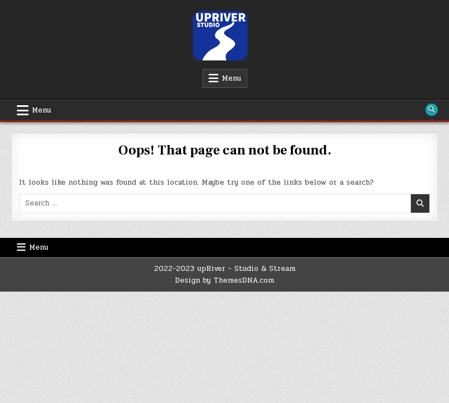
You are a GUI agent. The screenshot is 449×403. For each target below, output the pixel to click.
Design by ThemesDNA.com (224, 280)
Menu (231, 78)
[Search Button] (431, 110)
